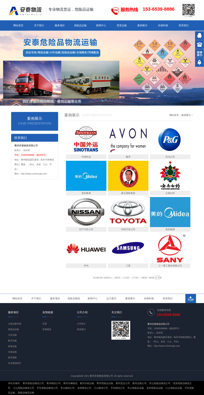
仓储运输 (12, 352)
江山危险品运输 (173, 388)
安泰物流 (46, 329)
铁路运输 (12, 346)
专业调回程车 (14, 363)
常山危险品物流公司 (159, 383)
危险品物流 (74, 298)
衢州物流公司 (54, 383)
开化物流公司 (118, 388)
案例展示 (142, 25)
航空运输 (12, 340)
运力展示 (111, 298)
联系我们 (184, 25)
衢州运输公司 (139, 383)
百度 (44, 323)
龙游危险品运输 (154, 388)
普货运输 (122, 25)
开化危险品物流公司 (47, 388)
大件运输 (12, 335)
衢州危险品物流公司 (33, 383)
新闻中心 (101, 25)
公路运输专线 (14, 323)
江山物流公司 (101, 388)
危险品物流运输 (26, 392)
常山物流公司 (67, 388)
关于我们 (39, 25)
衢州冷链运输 (87, 383)
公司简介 (81, 323)
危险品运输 (80, 25)
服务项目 (60, 25)
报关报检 (12, 357)
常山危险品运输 (135, 388)
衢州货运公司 (123, 383)
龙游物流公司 (84, 388)
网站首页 (18, 25)
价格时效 (163, 25)
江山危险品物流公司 (23, 388)
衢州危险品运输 (105, 383)
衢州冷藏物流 (70, 383)
